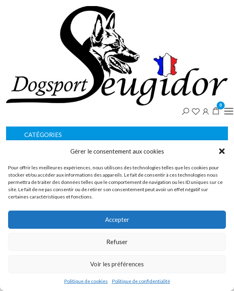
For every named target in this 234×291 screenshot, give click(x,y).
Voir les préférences (117, 264)
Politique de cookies (86, 281)
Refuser (117, 241)
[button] (222, 151)
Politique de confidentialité (141, 281)
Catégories (43, 134)
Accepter (117, 219)
